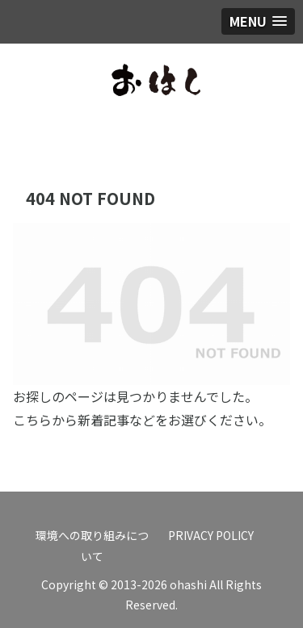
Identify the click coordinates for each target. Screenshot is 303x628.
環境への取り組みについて (92, 545)
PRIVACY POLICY (211, 535)
